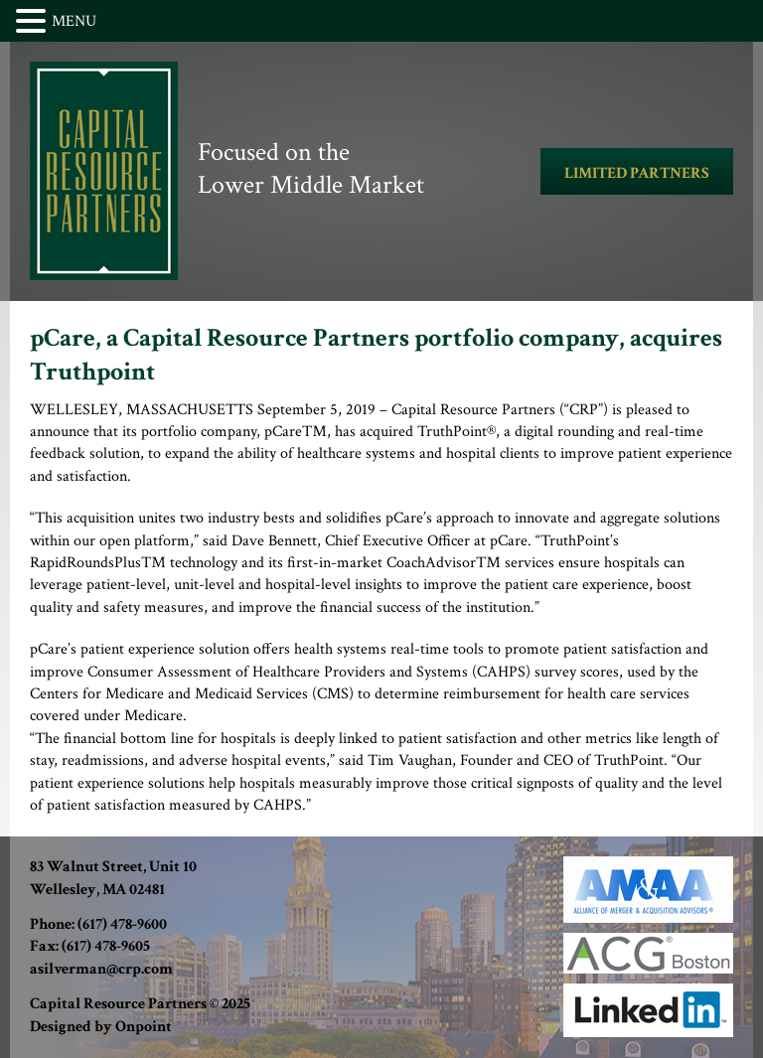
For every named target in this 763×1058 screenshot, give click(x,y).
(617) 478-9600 (122, 924)
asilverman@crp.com (101, 969)
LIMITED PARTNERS (636, 173)
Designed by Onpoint (101, 1026)
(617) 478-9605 (106, 946)
